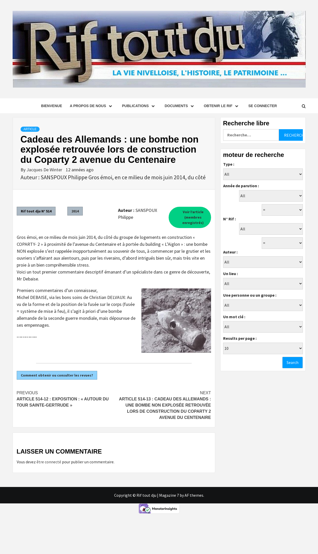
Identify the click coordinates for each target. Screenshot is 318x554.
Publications (139, 106)
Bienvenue (51, 106)
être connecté (49, 461)
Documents (180, 106)
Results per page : (240, 338)
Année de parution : (241, 185)
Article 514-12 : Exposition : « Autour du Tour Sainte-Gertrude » (65, 398)
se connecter (262, 106)
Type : (228, 164)
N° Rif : (229, 218)
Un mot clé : (234, 316)
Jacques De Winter (44, 170)
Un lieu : (230, 273)
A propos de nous (92, 106)
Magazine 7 (169, 495)
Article (30, 129)
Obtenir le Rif (222, 106)
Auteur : (230, 252)
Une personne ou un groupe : (249, 295)
